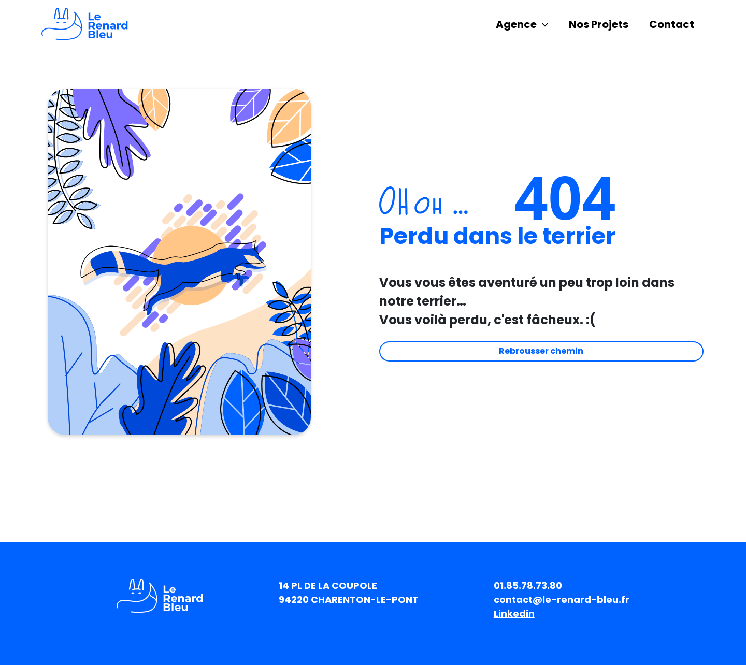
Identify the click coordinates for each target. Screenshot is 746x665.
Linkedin (514, 613)
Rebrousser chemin (541, 351)
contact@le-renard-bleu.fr (561, 599)
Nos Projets (598, 24)
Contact (671, 24)
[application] (542, 24)
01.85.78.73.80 (528, 585)
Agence (522, 24)
